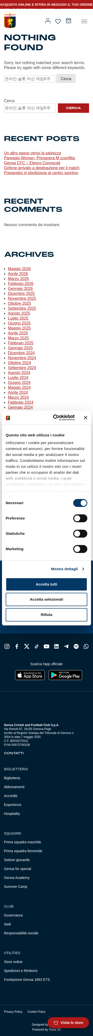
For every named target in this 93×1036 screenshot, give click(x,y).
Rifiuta (46, 614)
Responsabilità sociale (21, 933)
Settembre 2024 (22, 368)
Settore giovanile (17, 860)
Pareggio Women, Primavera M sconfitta (39, 158)
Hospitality (12, 814)
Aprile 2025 (18, 333)
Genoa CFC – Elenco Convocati (32, 163)
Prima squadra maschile (22, 842)
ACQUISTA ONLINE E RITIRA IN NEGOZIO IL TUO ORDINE (46, 4)
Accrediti (10, 796)
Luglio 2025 (18, 318)
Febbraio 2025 (20, 343)
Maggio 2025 (19, 328)
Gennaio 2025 (20, 348)
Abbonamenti (14, 787)
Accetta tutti (46, 584)
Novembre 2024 (22, 358)
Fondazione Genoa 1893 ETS (27, 980)
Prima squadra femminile (23, 851)
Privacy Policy (13, 1011)
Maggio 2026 (19, 269)
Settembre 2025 (22, 308)
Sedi (7, 924)
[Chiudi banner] (85, 417)
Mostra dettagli (64, 569)
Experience (12, 805)
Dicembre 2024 (21, 353)
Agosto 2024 (19, 373)
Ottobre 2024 (19, 363)
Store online (13, 962)
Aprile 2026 (18, 274)
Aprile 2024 (18, 392)
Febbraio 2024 (20, 402)
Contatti (14, 753)
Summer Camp (15, 887)
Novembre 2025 (22, 298)
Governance (13, 915)
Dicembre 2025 (21, 293)
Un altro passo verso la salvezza (32, 153)
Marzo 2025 (18, 338)
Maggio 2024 (19, 387)
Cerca (9, 101)
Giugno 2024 (19, 382)
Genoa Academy (17, 878)
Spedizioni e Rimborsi (20, 971)
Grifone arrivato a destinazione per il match (41, 168)
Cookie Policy (36, 1011)
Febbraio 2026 (20, 284)
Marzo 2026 (18, 279)
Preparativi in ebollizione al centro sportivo (41, 173)
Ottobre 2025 (19, 303)
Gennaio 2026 (20, 288)
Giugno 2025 (19, 323)
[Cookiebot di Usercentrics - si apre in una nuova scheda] (55, 417)
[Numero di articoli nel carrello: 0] (68, 21)
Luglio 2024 (18, 378)
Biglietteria (12, 778)
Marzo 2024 (18, 397)
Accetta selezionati (46, 599)
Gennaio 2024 (20, 407)
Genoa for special (17, 869)
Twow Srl (55, 1029)
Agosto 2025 (19, 313)
